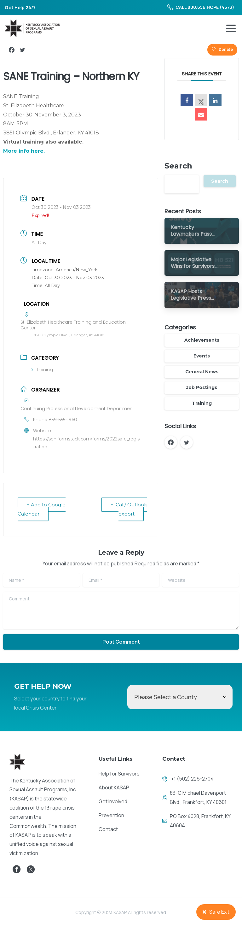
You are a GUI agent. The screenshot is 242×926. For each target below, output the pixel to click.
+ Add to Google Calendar (42, 509)
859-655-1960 (63, 419)
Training (42, 370)
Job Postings (201, 387)
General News (201, 372)
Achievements (201, 340)
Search (178, 165)
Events (201, 356)
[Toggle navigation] (231, 28)
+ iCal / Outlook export (129, 509)
